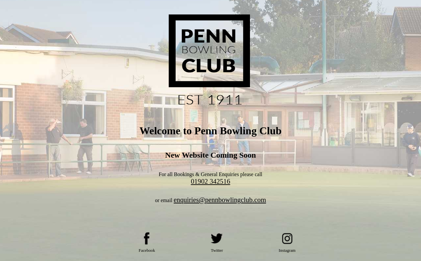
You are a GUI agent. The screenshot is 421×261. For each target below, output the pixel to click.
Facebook (147, 250)
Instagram (287, 250)
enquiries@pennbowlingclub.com (220, 199)
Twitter (217, 250)
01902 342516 (210, 181)
